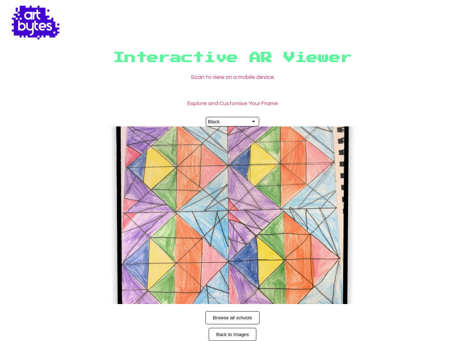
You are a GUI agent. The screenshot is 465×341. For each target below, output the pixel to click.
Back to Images (232, 334)
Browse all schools (232, 317)
